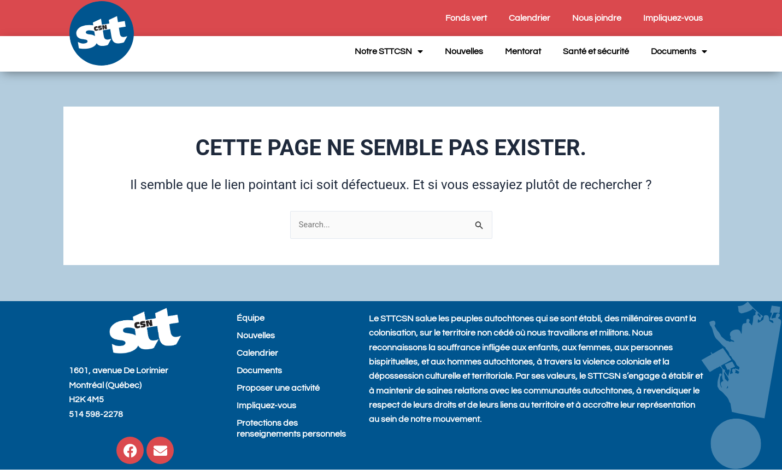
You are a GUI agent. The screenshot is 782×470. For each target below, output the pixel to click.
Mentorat (523, 51)
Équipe (250, 318)
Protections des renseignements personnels (291, 428)
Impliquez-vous (673, 18)
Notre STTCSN (389, 51)
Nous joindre (596, 18)
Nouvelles (464, 51)
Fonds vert (466, 18)
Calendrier (529, 18)
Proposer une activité (278, 388)
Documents (679, 51)
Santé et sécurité (596, 51)
